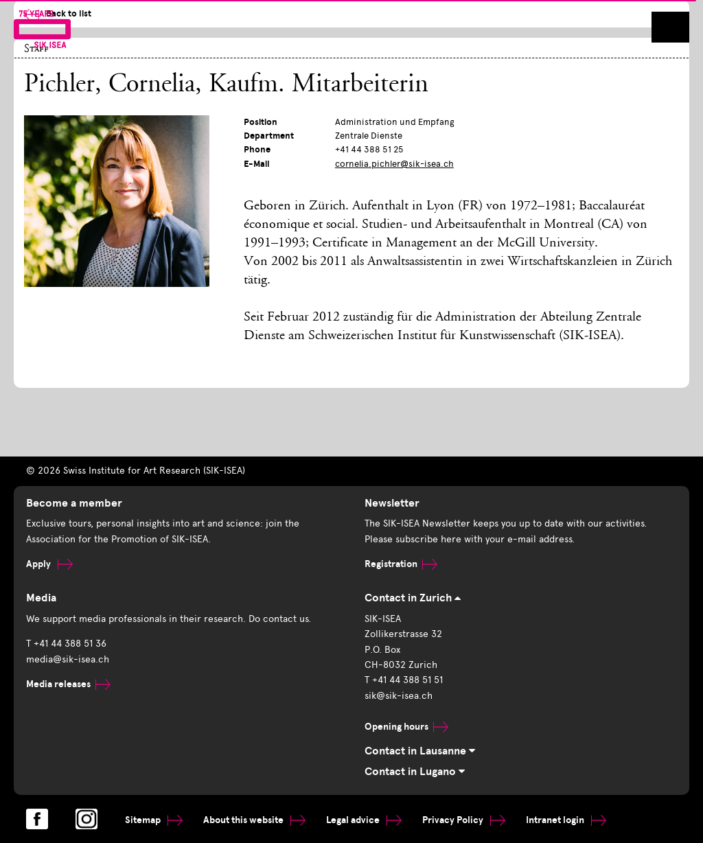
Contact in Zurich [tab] (413, 598)
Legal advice (364, 820)
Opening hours (406, 726)
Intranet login (566, 820)
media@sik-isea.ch (67, 659)
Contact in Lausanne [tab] (420, 751)
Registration (401, 564)
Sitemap (154, 820)
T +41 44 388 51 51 (404, 680)
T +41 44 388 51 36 (66, 643)
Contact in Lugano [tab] (415, 771)
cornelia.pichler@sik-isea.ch (394, 164)
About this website (254, 820)
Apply (49, 564)
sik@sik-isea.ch (399, 696)
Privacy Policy (463, 820)
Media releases (68, 684)
